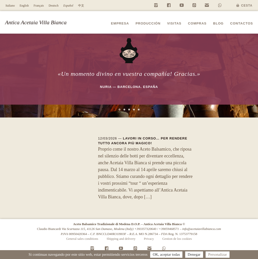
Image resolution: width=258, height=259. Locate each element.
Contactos (241, 23)
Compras (197, 23)
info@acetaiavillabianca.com (201, 229)
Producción (148, 23)
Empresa (120, 23)
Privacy (149, 239)
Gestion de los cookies (177, 239)
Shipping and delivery (121, 239)
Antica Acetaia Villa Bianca (36, 22)
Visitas (174, 23)
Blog (218, 23)
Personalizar (217, 254)
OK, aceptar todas (166, 254)
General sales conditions (82, 239)
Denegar (194, 254)
